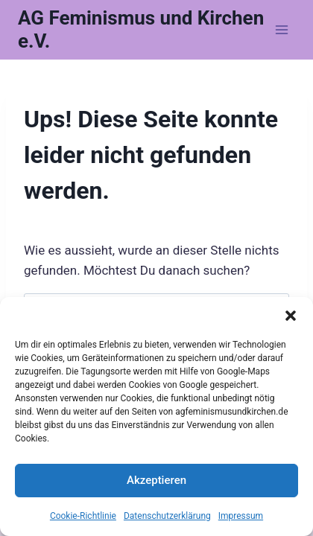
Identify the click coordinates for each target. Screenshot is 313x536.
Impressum (240, 516)
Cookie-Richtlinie (83, 516)
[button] (290, 315)
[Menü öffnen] (281, 29)
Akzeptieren (156, 480)
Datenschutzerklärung (167, 516)
